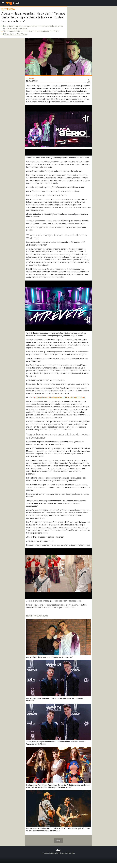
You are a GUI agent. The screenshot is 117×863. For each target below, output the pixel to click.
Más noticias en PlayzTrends (15, 34)
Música (58, 840)
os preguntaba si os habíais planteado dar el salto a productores (59, 397)
